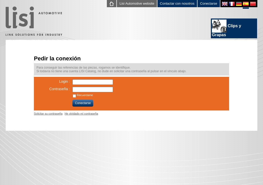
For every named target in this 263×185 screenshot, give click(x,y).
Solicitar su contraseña (48, 113)
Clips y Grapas (226, 28)
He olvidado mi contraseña (81, 113)
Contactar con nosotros (177, 3)
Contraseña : (59, 89)
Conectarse (208, 3)
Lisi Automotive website (136, 3)
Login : (64, 81)
